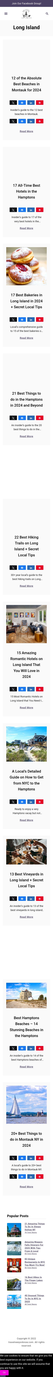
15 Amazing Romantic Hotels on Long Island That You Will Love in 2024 (26, 665)
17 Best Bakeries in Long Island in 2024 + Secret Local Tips (26, 301)
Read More (26, 131)
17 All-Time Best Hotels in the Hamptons (26, 191)
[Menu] (6, 14)
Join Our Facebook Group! (26, 3)
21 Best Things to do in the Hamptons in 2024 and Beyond (26, 399)
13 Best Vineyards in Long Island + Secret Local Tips (26, 880)
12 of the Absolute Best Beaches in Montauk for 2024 (26, 84)
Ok (4, 1372)
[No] (3, 1376)
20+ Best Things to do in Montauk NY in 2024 (26, 1139)
